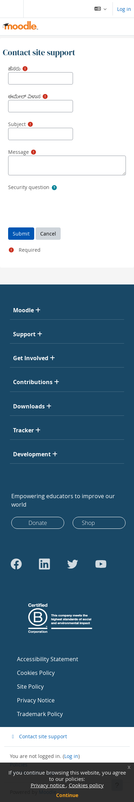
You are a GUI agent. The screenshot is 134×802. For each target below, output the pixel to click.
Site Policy (30, 686)
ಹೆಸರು (14, 68)
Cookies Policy (36, 673)
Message (18, 152)
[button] (100, 9)
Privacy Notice (36, 700)
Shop (88, 523)
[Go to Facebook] (16, 564)
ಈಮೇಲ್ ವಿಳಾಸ (24, 96)
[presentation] (61, 205)
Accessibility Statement (47, 659)
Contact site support (38, 736)
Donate (38, 523)
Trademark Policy (40, 714)
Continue (67, 795)
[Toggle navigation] (10, 9)
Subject (17, 124)
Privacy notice (48, 785)
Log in (124, 9)
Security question (28, 187)
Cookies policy (86, 785)
